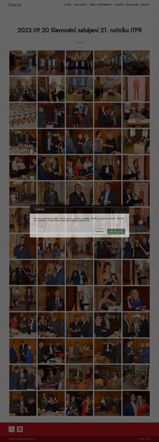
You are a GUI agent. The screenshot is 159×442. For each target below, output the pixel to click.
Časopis (119, 4)
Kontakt (145, 4)
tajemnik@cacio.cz (28, 439)
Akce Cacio (81, 4)
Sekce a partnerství (101, 4)
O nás (68, 4)
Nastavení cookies (15, 439)
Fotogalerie (132, 4)
